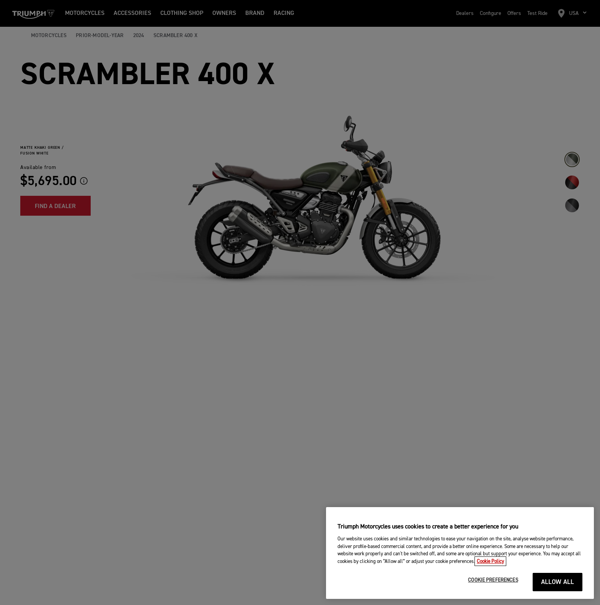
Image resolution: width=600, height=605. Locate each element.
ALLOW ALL (557, 593)
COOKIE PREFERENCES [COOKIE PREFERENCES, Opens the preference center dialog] (493, 591)
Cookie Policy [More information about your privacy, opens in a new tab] (490, 571)
